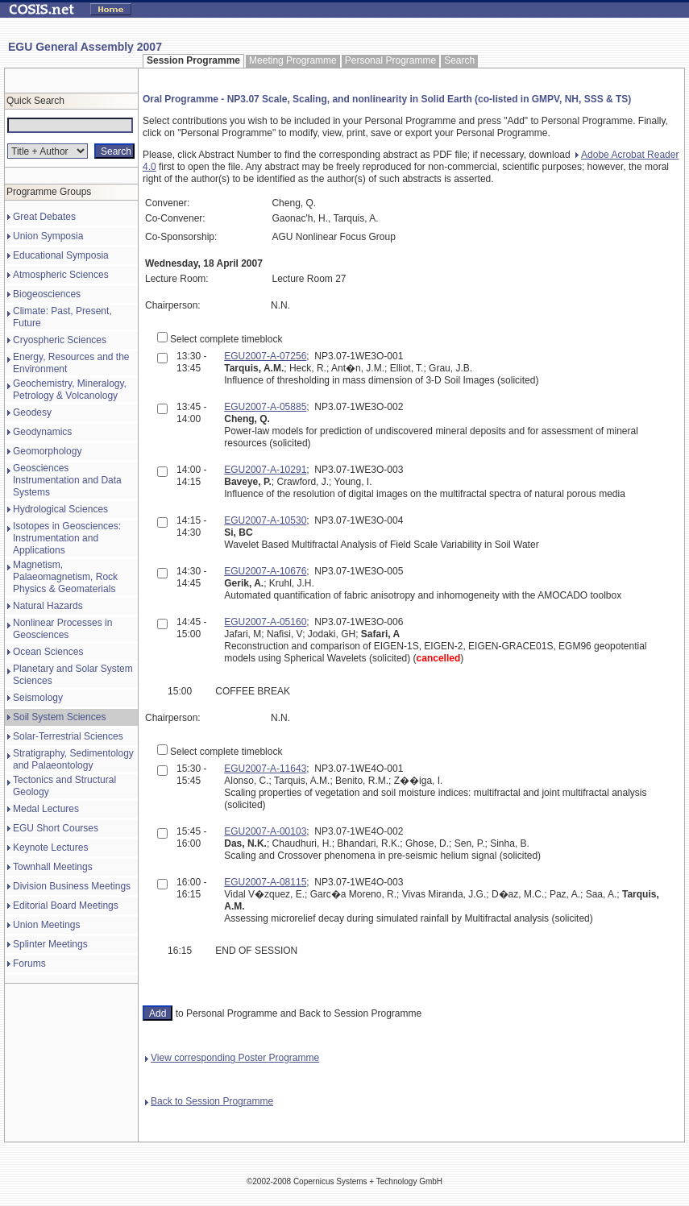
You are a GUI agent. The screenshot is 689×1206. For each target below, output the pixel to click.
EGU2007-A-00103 (265, 831)
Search (459, 60)
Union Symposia (48, 236)
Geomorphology (47, 451)
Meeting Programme (293, 60)
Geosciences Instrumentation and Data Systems (67, 480)
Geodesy (32, 412)
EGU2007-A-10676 (265, 571)
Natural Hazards (48, 605)
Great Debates (44, 216)
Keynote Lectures (50, 847)
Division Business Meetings (72, 886)
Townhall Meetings (53, 866)
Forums (29, 963)
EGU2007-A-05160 (265, 622)
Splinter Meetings (50, 944)
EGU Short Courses (55, 828)
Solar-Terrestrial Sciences (68, 736)
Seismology (38, 697)
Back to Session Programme (209, 1101)
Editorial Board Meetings (65, 905)
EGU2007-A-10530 (265, 520)
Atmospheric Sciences (61, 274)
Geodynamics (42, 431)
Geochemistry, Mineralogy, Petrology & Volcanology (70, 389)
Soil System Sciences (59, 717)
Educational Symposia (61, 255)
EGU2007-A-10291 (265, 469)
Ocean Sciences (48, 651)
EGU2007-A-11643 (265, 768)
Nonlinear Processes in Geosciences (62, 628)
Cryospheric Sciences (59, 340)
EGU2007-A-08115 (265, 882)
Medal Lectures (46, 808)
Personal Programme (390, 60)
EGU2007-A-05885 (265, 406)
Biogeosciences (47, 294)
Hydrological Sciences (60, 509)
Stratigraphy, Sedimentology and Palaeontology (73, 759)
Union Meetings (46, 924)
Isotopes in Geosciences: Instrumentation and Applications (67, 538)
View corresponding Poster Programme (232, 1057)
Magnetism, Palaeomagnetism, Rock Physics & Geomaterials (65, 577)
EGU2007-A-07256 (265, 356)
